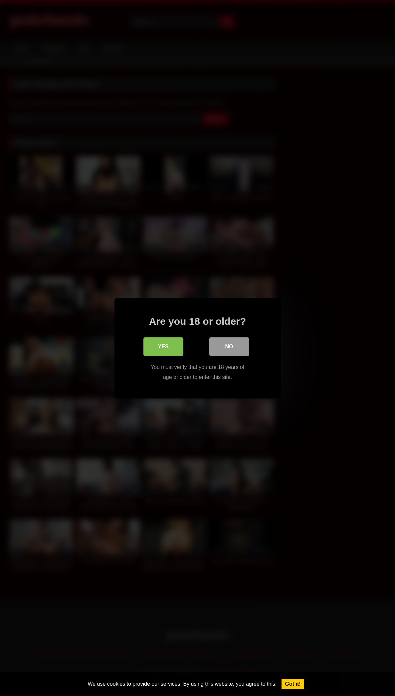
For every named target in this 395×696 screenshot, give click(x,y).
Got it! (292, 684)
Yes (163, 346)
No (229, 346)
